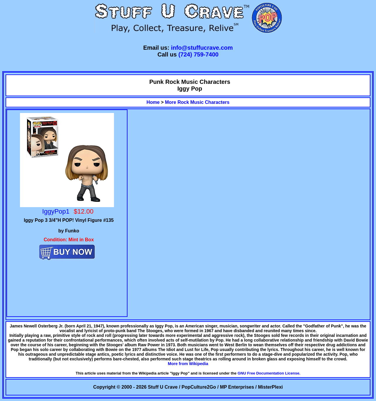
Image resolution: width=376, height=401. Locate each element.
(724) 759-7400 (198, 54)
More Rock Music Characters (197, 102)
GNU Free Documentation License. (269, 373)
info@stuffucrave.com (202, 47)
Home (153, 102)
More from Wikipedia (188, 363)
